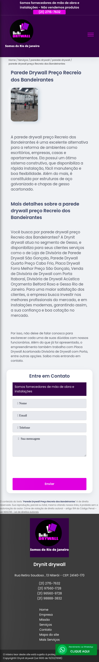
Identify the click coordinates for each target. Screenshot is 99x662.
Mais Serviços (49, 639)
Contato (45, 629)
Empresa (46, 614)
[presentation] (49, 466)
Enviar (49, 484)
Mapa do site (49, 634)
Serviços (45, 624)
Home (43, 609)
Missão (44, 619)
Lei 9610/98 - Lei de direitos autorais (19, 512)
